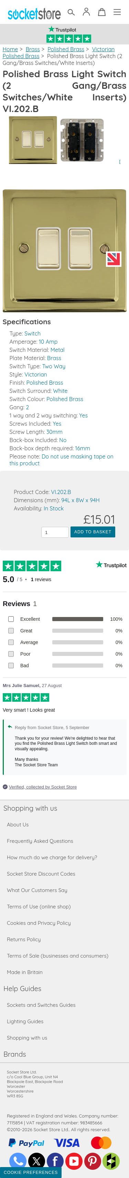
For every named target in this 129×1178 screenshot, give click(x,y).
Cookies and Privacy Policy (39, 923)
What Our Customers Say (37, 890)
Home (10, 49)
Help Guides (22, 988)
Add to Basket (92, 532)
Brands (14, 1054)
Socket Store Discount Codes (41, 874)
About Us (18, 824)
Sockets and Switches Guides (41, 1005)
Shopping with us (30, 808)
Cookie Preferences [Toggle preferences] (31, 1172)
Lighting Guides (25, 1021)
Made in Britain (25, 972)
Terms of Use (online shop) (39, 906)
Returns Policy (24, 939)
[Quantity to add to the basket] (55, 532)
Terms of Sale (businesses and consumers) (57, 956)
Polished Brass (65, 49)
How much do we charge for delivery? (52, 857)
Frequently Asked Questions (40, 841)
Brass (33, 49)
